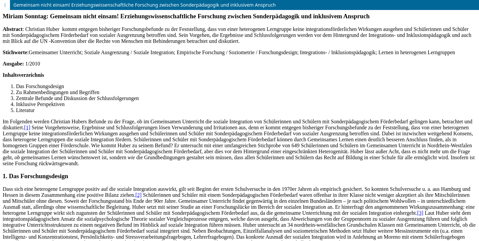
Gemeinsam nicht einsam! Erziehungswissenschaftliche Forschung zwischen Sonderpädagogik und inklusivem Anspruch (144, 5)
